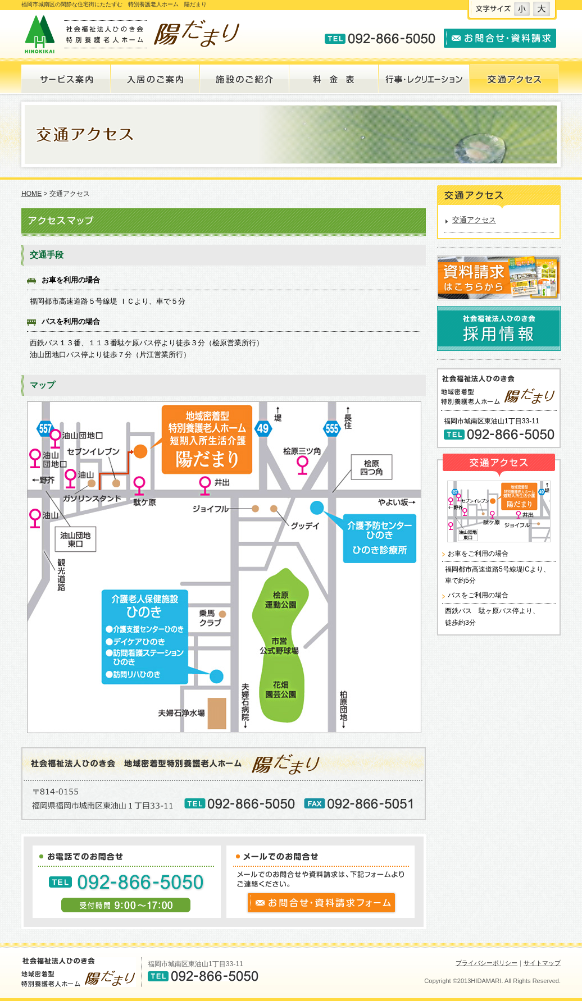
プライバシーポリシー (486, 962)
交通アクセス (474, 220)
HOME (31, 194)
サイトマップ (542, 962)
